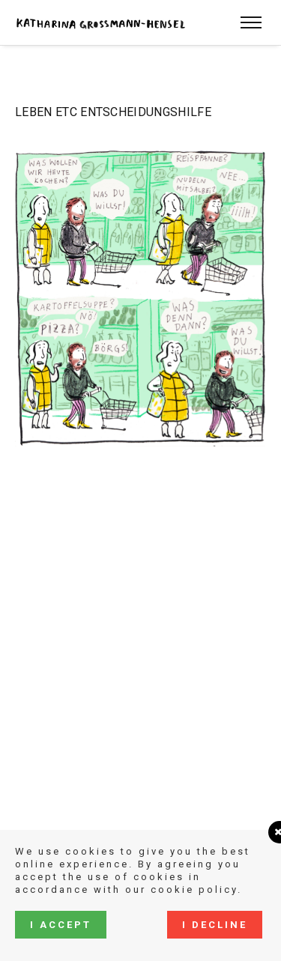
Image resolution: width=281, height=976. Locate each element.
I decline (214, 924)
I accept (60, 924)
